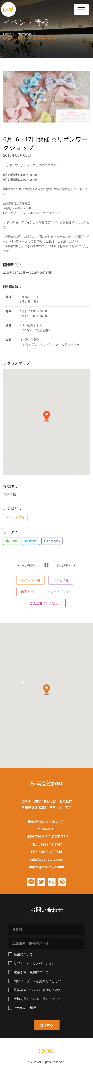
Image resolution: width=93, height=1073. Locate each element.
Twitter (30, 541)
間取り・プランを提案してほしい (34, 981)
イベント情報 (15, 517)
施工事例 (27, 592)
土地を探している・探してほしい (34, 999)
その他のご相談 (22, 1008)
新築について (20, 954)
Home (7, 34)
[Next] (65, 566)
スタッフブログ (58, 592)
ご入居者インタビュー (45, 603)
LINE (12, 541)
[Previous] (27, 566)
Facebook (52, 541)
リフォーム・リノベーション (31, 963)
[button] (47, 416)
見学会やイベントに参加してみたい (36, 990)
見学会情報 (61, 580)
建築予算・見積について (28, 972)
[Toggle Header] (81, 9)
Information (24, 34)
